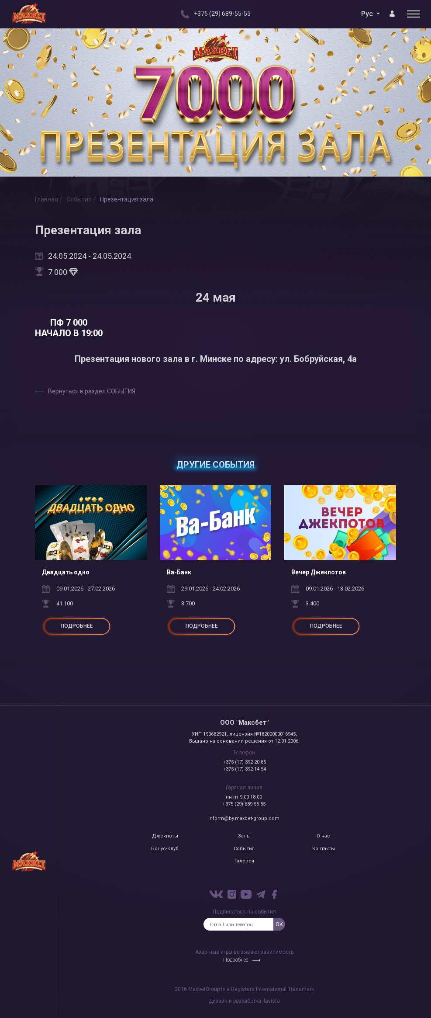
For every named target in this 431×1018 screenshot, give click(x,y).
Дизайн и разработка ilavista (244, 1001)
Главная (46, 199)
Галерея (244, 861)
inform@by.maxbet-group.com (243, 818)
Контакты (323, 848)
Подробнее (235, 960)
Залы (244, 836)
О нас (323, 836)
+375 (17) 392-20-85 (244, 762)
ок (279, 924)
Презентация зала (126, 199)
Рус (368, 14)
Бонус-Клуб (165, 848)
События (79, 199)
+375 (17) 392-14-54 (244, 769)
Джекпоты (165, 836)
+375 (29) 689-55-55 (243, 804)
